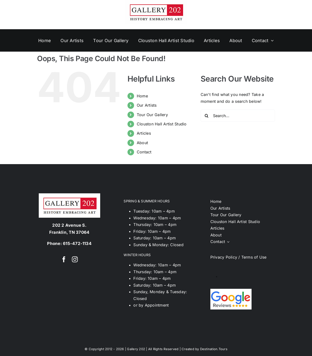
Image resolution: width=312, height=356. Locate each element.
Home (142, 96)
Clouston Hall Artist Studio (161, 124)
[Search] (207, 116)
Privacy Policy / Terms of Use (238, 257)
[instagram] (75, 259)
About (142, 142)
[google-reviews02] (231, 290)
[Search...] (238, 116)
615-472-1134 (77, 243)
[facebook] (64, 259)
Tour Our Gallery (152, 114)
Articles (144, 133)
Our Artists (147, 105)
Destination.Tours (213, 349)
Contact (144, 152)
